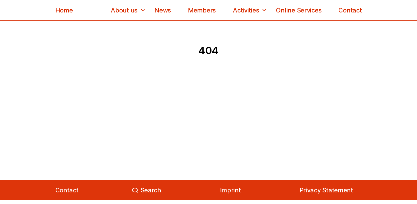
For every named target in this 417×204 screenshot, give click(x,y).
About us (124, 10)
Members (202, 10)
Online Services (298, 10)
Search (151, 190)
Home (64, 10)
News (162, 10)
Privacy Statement (326, 190)
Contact (350, 10)
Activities (246, 10)
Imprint (230, 190)
